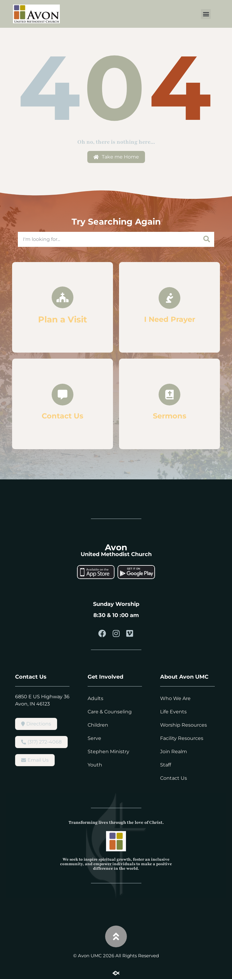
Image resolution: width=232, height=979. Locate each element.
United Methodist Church (116, 554)
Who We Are (175, 698)
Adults (95, 698)
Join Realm (173, 751)
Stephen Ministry (108, 751)
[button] (206, 14)
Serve (94, 738)
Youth (95, 765)
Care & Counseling (110, 712)
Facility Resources (181, 738)
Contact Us (173, 778)
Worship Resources (183, 725)
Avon (116, 547)
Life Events (173, 712)
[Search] (206, 239)
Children (98, 725)
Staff (165, 765)
